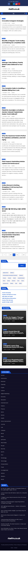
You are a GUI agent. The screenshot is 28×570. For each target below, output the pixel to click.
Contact (15, 547)
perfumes (3, 439)
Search (4, 261)
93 (23, 254)
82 (10, 254)
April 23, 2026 (7, 320)
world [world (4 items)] (20, 283)
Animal (2, 375)
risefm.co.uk (14, 9)
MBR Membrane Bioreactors (9, 298)
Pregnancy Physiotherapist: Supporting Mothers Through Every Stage (14, 361)
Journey (3, 424)
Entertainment (4, 402)
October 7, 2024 (6, 92)
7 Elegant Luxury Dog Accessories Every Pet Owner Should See (13, 347)
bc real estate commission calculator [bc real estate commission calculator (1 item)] (10, 275)
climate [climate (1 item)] (9, 278)
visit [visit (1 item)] (16, 283)
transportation (4, 464)
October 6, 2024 (6, 191)
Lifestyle (3, 430)
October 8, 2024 (6, 23)
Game (2, 412)
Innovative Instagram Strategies (13, 21)
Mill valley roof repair (7, 296)
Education (3, 399)
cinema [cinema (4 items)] (4, 278)
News (2, 436)
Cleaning (3, 384)
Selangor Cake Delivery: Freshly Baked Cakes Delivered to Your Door (12, 64)
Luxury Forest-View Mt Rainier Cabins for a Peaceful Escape (13, 332)
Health (2, 418)
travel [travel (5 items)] (22, 280)
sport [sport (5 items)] (4, 280)
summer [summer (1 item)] (13, 280)
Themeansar (24, 544)
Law (2, 427)
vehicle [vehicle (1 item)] (11, 283)
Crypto (2, 387)
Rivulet (2, 445)
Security (3, 448)
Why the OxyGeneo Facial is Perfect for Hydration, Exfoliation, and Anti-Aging (14, 138)
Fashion (3, 405)
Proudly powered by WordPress (7, 544)
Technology (3, 461)
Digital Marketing (5, 393)
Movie (2, 433)
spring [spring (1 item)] (8, 280)
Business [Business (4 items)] (21, 275)
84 (17, 254)
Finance (3, 409)
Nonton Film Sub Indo (7, 300)
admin (13, 23)
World (2, 479)
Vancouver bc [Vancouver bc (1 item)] (5, 283)
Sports (2, 451)
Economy (3, 396)
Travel (2, 467)
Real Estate (4, 442)
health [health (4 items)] (14, 278)
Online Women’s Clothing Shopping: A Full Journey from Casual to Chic (12, 187)
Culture (3, 18)
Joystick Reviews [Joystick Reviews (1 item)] (21, 278)
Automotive (4, 378)
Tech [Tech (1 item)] (18, 280)
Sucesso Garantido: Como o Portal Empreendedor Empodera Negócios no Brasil (13, 235)
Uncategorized (4, 470)
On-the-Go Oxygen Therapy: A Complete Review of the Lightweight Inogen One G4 (13, 318)
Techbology (3, 458)
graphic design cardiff (7, 302)
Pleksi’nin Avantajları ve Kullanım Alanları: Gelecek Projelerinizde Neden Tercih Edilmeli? (13, 112)
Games (2, 415)
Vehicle (3, 473)
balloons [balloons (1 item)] (12, 272)
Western (3, 476)
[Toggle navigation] (13, 13)
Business (5, 315)
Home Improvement (6, 421)
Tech (2, 454)
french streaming (6, 292)
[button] (24, 13)
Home (12, 547)
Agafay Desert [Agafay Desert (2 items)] (5, 272)
